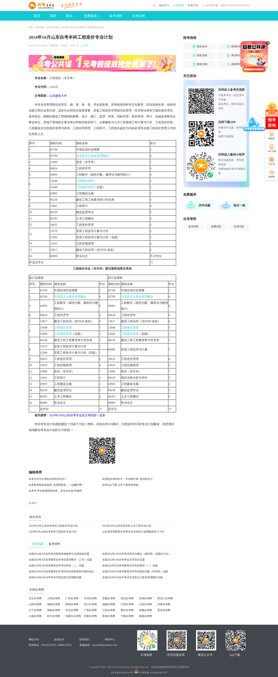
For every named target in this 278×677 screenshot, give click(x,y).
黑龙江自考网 (165, 598)
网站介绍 (34, 639)
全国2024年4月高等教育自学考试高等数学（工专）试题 (60, 559)
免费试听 (216, 226)
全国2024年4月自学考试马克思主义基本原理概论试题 (132, 577)
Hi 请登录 (178, 5)
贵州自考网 (163, 610)
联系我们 (84, 639)
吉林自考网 (145, 598)
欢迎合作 (59, 639)
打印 (86, 45)
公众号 (271, 164)
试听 (53, 16)
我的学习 (164, 5)
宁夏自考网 (127, 616)
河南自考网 (163, 604)
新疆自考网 (145, 616)
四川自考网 (53, 616)
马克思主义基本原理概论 (92, 155)
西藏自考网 (145, 610)
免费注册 (193, 5)
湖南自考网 (53, 610)
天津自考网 (90, 598)
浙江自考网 (90, 604)
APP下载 (272, 151)
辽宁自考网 (35, 610)
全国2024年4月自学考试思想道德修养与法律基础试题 (59, 553)
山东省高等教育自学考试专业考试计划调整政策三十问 (133, 531)
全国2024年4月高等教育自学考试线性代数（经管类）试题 (135, 571)
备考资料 (115, 16)
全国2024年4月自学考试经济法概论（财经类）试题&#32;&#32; (137, 553)
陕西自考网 (71, 604)
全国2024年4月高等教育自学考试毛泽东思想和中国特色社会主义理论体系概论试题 (76, 571)
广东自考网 (71, 598)
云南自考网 (35, 616)
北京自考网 (35, 598)
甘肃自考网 (90, 616)
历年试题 (204, 205)
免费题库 (92, 16)
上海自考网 (53, 598)
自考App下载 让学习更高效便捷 (120, 485)
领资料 (271, 176)
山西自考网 (35, 604)
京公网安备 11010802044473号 (150, 672)
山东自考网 (145, 604)
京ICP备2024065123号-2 (122, 672)
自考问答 (138, 16)
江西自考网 (127, 604)
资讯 (70, 16)
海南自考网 (53, 604)
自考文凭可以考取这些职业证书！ (48, 479)
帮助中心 (110, 639)
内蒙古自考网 (73, 616)
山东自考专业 (52, 27)
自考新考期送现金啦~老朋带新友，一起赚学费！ (56, 485)
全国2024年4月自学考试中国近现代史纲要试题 (55, 577)
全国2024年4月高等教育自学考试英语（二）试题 (56, 565)
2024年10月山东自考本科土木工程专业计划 (126, 525)
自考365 (64, 45)
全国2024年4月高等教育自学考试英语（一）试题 (130, 565)
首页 (36, 16)
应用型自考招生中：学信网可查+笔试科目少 (127, 479)
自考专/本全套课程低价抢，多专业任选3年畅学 (55, 490)
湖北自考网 (127, 598)
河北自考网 (71, 610)
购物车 (271, 138)
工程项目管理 (85, 180)
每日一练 (239, 205)
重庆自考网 (127, 610)
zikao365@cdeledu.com (104, 645)
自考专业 (39, 27)
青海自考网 (108, 616)
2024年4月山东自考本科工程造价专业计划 (52, 531)
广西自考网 (90, 610)
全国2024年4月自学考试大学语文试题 (123, 559)
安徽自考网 (108, 598)
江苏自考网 (108, 610)
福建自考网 (108, 604)
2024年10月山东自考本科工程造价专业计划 (53, 525)
